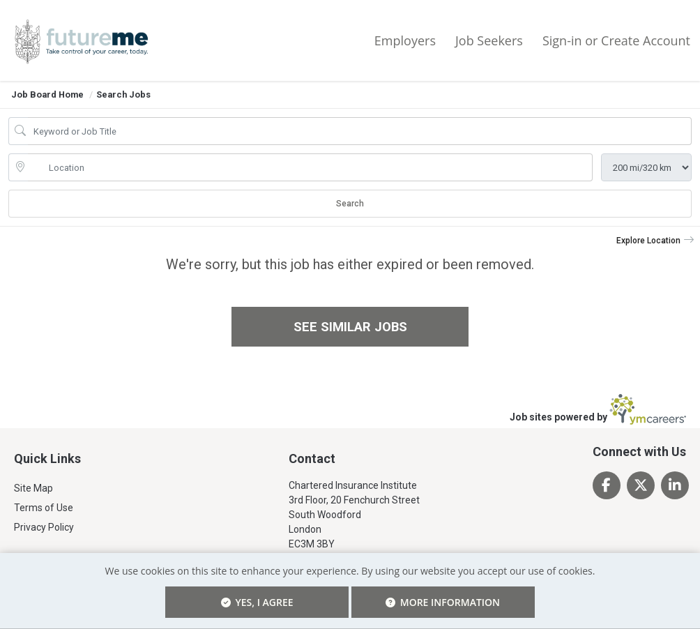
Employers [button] (405, 39)
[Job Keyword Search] (360, 131)
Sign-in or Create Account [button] (616, 39)
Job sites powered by (598, 410)
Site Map (33, 488)
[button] (655, 240)
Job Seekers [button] (489, 39)
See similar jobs (350, 326)
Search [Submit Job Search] (350, 204)
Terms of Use (43, 508)
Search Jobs (123, 94)
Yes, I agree (296, 602)
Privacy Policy (44, 527)
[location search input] (310, 167)
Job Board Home (47, 94)
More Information (403, 595)
